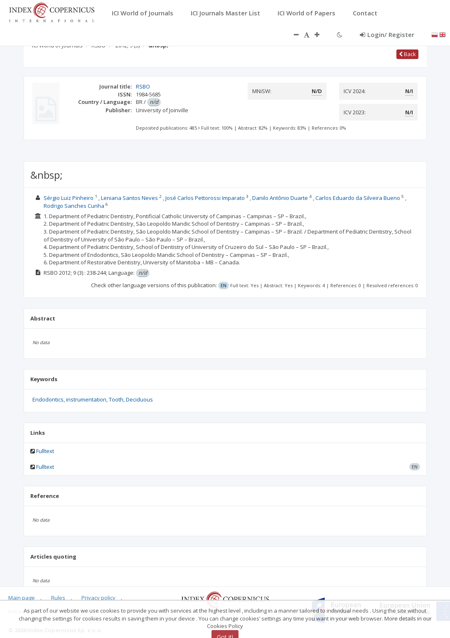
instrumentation (86, 399)
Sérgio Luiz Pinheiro (68, 198)
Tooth (116, 399)
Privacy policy (98, 597)
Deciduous (139, 399)
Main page (21, 597)
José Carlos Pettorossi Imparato (205, 198)
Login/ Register (387, 34)
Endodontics (48, 399)
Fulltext (45, 451)
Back (407, 54)
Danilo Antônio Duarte (280, 198)
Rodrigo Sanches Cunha (74, 205)
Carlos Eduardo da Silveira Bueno (357, 198)
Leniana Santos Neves (129, 198)
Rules (58, 597)
